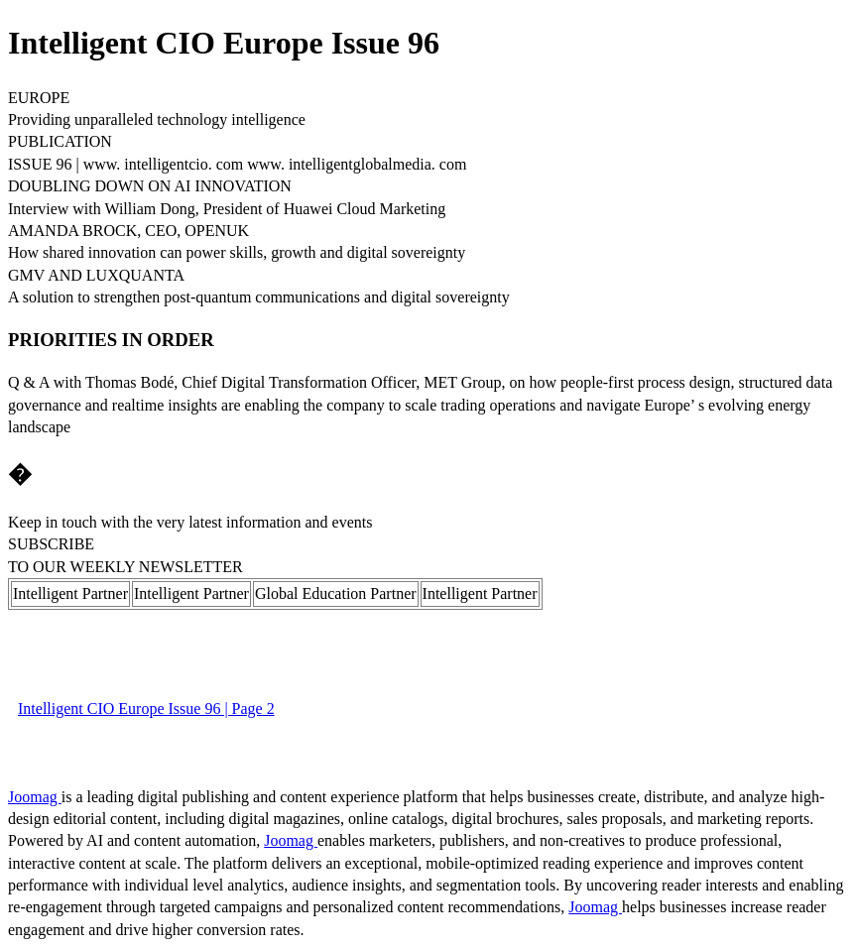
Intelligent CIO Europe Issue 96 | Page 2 (146, 708)
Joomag (34, 796)
